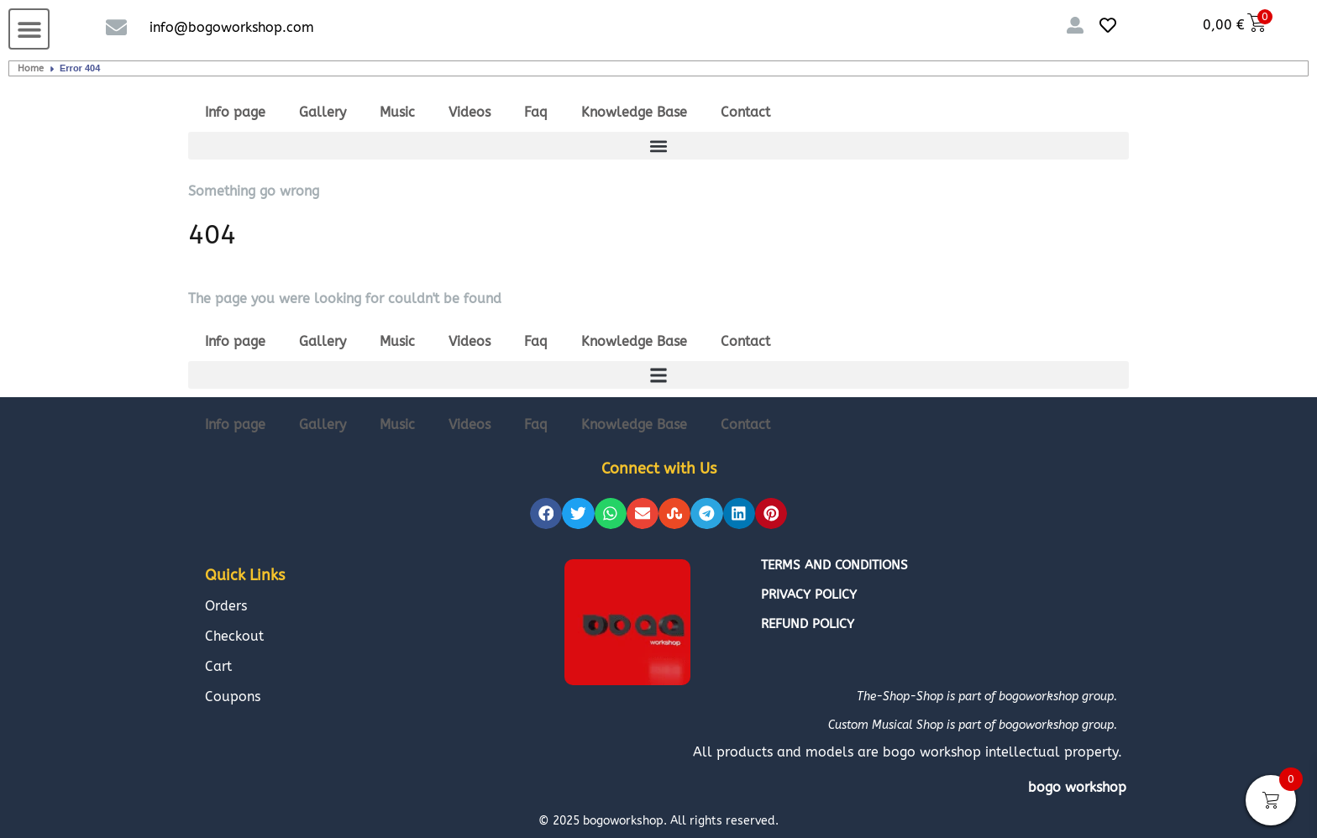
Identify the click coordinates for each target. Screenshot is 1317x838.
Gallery (322, 112)
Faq (536, 112)
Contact (745, 112)
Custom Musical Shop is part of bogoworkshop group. (972, 725)
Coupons (232, 696)
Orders (226, 606)
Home (31, 68)
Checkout (234, 636)
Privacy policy (809, 594)
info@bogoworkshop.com (232, 27)
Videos (470, 112)
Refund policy (807, 623)
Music (397, 112)
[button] (29, 29)
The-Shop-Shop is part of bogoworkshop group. (987, 696)
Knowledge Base (634, 112)
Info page (235, 112)
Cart (218, 666)
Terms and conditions (834, 565)
